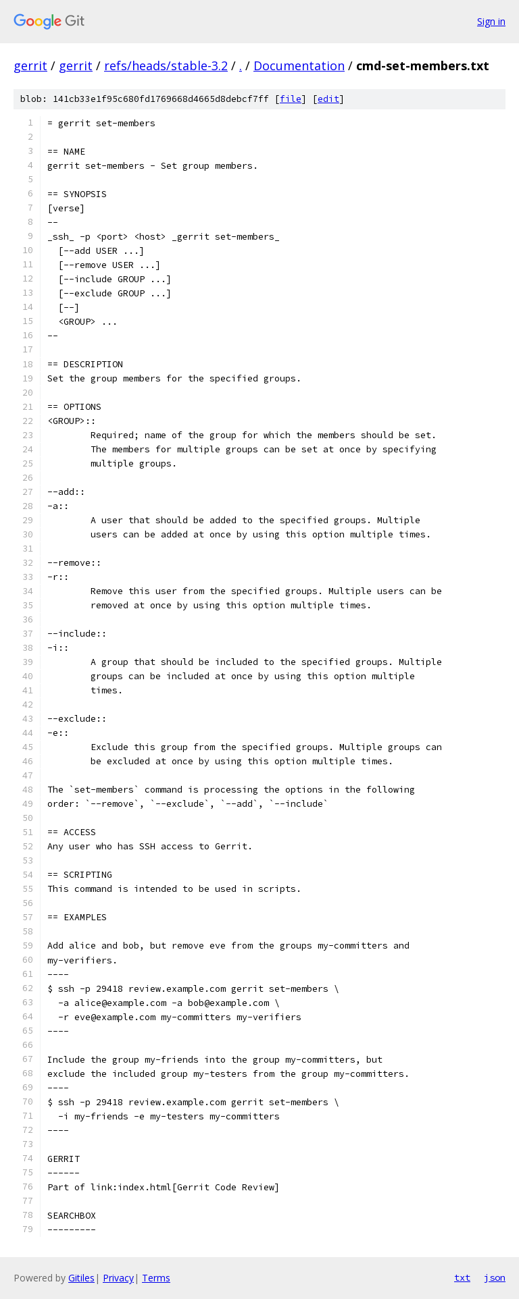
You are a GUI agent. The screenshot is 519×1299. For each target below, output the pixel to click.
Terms (156, 1277)
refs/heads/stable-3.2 (166, 65)
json (494, 1277)
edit (328, 99)
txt (462, 1277)
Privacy (118, 1277)
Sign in (491, 21)
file (290, 99)
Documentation (299, 65)
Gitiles (81, 1277)
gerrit (30, 65)
